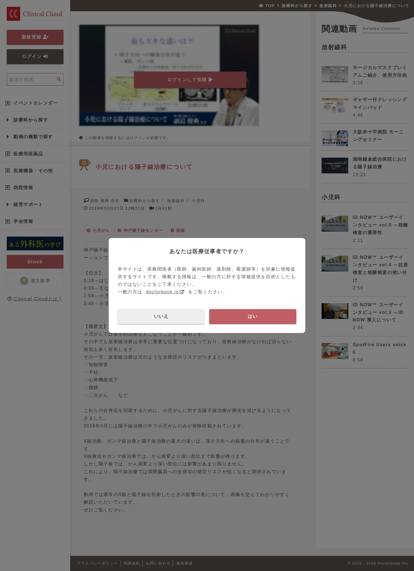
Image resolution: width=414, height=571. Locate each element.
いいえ (161, 316)
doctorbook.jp (162, 291)
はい (253, 316)
